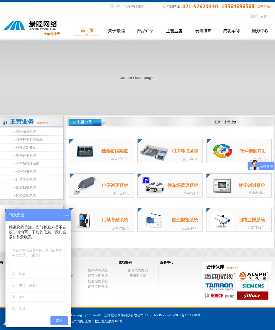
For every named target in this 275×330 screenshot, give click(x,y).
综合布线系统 (26, 132)
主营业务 (230, 122)
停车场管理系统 (27, 163)
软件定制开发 (26, 148)
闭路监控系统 (26, 195)
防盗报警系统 (26, 187)
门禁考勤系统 (26, 179)
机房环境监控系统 (29, 140)
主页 (217, 122)
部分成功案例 (138, 270)
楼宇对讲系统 (26, 171)
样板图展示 (138, 276)
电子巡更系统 (26, 155)
